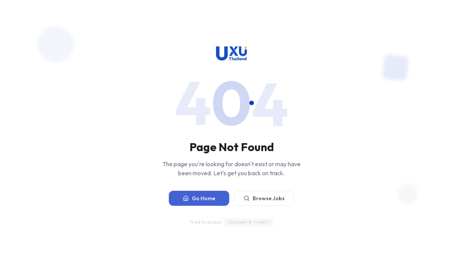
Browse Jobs (264, 199)
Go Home (199, 199)
